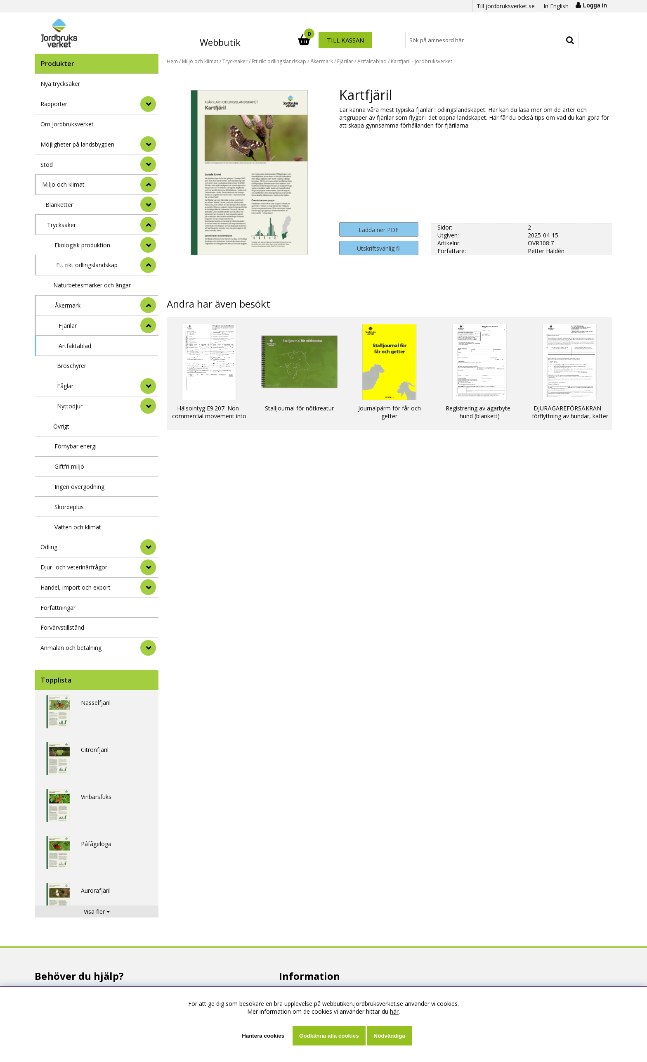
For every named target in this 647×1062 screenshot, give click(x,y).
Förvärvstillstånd (62, 627)
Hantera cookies (263, 1036)
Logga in (595, 5)
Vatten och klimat (77, 527)
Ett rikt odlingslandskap (87, 265)
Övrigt (61, 426)
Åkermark (67, 305)
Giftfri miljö (69, 466)
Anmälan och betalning (71, 648)
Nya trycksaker (60, 84)
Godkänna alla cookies (329, 1036)
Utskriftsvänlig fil (379, 248)
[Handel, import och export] (148, 587)
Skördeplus (69, 507)
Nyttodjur (70, 406)
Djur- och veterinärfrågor (73, 567)
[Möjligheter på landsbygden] (148, 144)
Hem (172, 61)
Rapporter (53, 104)
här (394, 1011)
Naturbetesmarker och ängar (92, 285)
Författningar (58, 608)
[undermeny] (148, 204)
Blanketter (59, 205)
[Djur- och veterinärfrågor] (148, 567)
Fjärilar (68, 326)
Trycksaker (61, 225)
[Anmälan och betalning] (148, 648)
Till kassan (551, 40)
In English (556, 6)
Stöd (46, 164)
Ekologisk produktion (82, 245)
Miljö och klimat (63, 184)
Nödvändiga (389, 1036)
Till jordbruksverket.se (506, 6)
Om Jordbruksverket (67, 124)
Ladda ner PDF (379, 230)
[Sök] (359, 40)
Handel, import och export (75, 587)
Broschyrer (71, 366)
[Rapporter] (148, 104)
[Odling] (148, 547)
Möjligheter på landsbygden (77, 144)
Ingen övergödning (79, 487)
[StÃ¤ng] (148, 184)
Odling (48, 547)
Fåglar (65, 386)
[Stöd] (148, 164)
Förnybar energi (75, 446)
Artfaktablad (75, 346)
